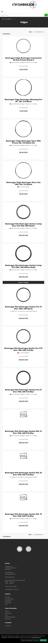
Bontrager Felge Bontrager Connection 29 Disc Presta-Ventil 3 (23, 59)
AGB (6, 615)
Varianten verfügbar (23, 282)
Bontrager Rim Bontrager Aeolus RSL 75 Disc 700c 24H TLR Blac (23, 515)
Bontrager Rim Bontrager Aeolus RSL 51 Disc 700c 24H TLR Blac (23, 432)
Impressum (8, 618)
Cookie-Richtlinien (36, 637)
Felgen (14, 19)
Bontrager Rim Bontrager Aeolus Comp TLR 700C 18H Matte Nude (23, 266)
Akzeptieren (43, 640)
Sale (6, 604)
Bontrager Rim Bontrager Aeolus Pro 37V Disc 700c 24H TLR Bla (23, 349)
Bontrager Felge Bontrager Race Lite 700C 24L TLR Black (23, 183)
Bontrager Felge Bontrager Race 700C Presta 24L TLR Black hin (23, 142)
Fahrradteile (8, 19)
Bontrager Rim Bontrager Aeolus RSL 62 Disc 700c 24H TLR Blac (23, 473)
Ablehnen (36, 640)
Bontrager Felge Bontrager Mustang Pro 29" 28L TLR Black (23, 100)
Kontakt (7, 611)
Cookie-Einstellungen (26, 640)
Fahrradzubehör (9, 599)
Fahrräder (7, 597)
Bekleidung (8, 602)
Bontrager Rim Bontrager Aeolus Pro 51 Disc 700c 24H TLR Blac (23, 390)
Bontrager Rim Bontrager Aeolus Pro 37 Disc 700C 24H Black (23, 307)
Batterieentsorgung (10, 617)
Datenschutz (8, 613)
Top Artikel (7, 625)
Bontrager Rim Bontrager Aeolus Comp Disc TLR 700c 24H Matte (23, 224)
